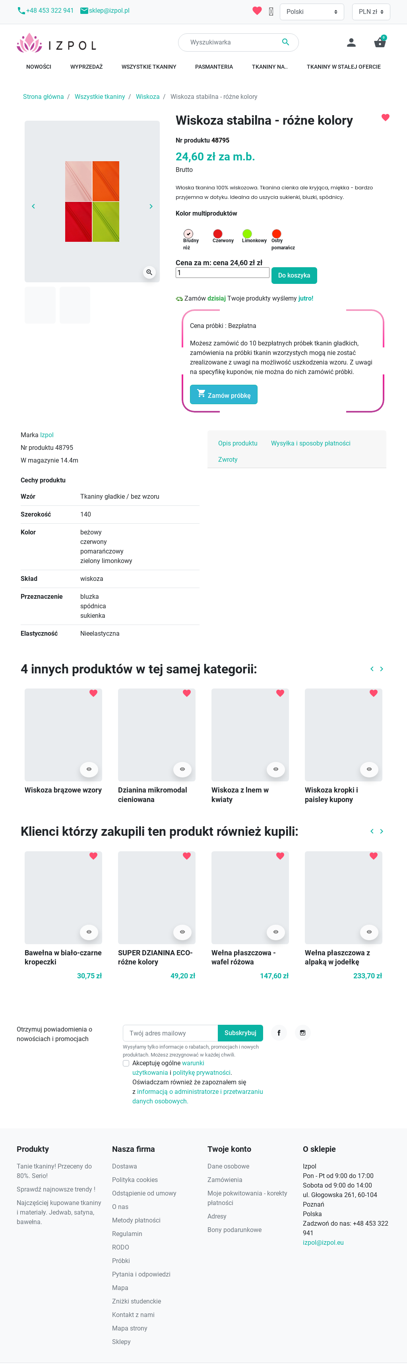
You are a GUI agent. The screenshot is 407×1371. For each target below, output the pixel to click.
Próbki (121, 1261)
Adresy (217, 1216)
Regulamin (127, 1234)
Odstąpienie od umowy (144, 1193)
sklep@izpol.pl (104, 10)
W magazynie (40, 460)
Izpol (47, 435)
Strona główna (43, 96)
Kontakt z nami (133, 1315)
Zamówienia (224, 1180)
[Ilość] (222, 272)
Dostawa (124, 1166)
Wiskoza (148, 96)
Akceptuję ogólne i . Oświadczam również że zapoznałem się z (197, 1082)
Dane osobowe (228, 1166)
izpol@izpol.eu (323, 1242)
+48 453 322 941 (45, 10)
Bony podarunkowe (234, 1230)
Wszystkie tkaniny (100, 96)
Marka (30, 435)
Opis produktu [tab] (238, 443)
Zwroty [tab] (228, 459)
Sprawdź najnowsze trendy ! (56, 1189)
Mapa (120, 1288)
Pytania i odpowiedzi (141, 1274)
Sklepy (121, 1342)
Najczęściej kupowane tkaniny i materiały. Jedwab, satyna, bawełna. (59, 1212)
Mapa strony (129, 1328)
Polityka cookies (135, 1180)
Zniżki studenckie (136, 1301)
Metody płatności (136, 1220)
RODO (120, 1247)
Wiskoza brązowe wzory (63, 790)
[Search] (238, 42)
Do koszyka (294, 275)
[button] (380, 42)
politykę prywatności (202, 1072)
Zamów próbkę (224, 393)
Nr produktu (193, 140)
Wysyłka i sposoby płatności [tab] (311, 443)
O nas (120, 1207)
